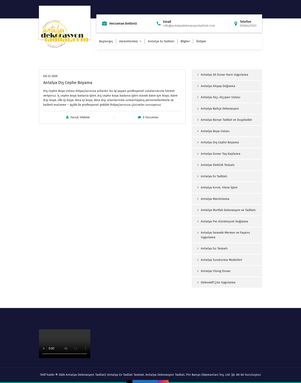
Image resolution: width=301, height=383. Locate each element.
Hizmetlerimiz (128, 41)
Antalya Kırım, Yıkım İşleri (219, 187)
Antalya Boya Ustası (215, 131)
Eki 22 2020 (50, 76)
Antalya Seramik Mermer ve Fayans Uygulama (225, 235)
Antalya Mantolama (215, 199)
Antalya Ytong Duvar (216, 271)
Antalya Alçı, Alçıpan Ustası (220, 97)
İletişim (201, 41)
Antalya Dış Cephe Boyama (67, 82)
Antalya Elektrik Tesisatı (218, 165)
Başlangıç (106, 41)
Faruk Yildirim (80, 117)
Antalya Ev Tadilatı (161, 41)
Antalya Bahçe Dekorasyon (220, 108)
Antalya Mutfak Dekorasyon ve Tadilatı (228, 210)
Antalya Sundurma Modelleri (221, 260)
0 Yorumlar (151, 117)
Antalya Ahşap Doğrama (218, 86)
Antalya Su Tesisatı (214, 248)
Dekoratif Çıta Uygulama (218, 282)
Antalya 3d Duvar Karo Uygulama (224, 74)
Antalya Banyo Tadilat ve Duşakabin (226, 120)
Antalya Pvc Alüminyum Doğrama (224, 221)
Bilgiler (185, 41)
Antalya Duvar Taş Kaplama (220, 154)
